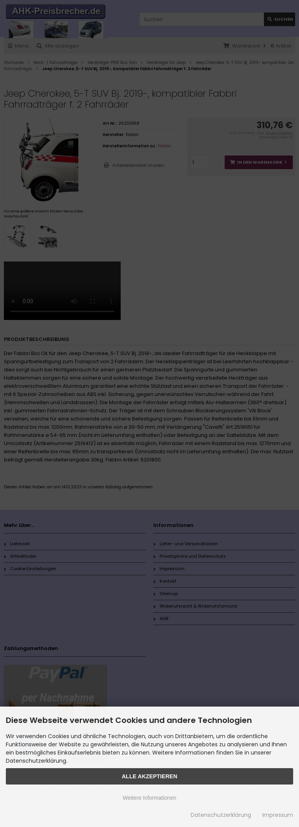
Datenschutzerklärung (221, 815)
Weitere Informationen (149, 798)
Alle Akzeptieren (150, 776)
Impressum (277, 815)
